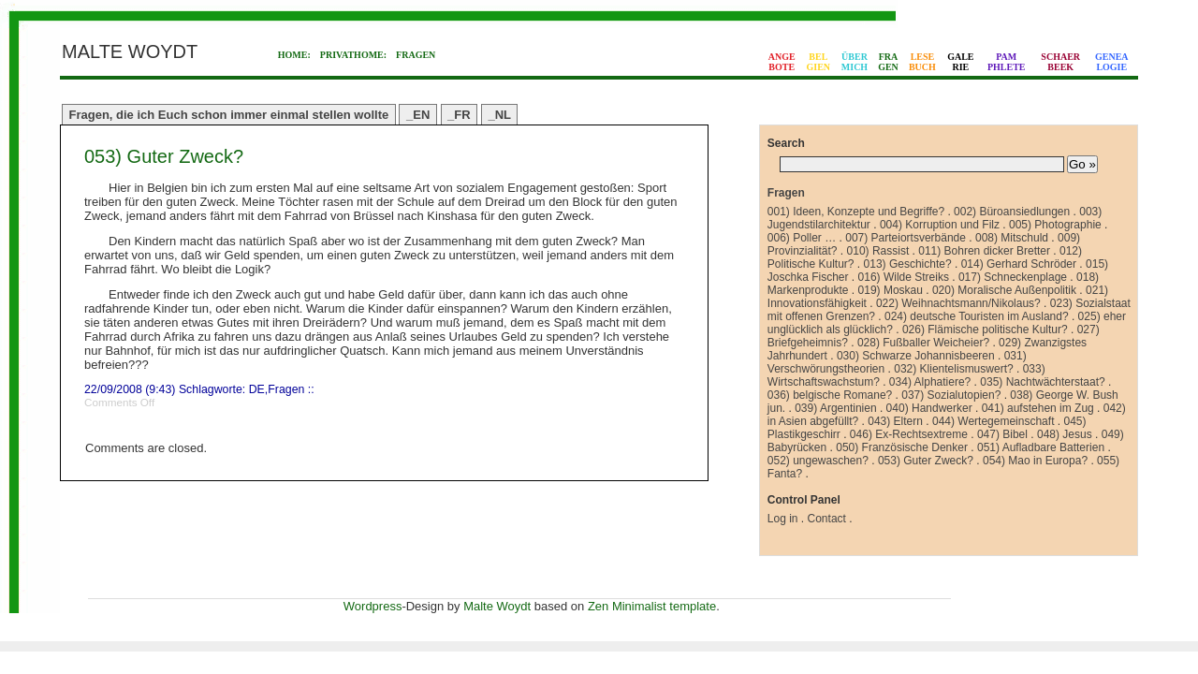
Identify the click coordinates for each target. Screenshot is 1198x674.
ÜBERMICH (854, 61)
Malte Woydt (497, 606)
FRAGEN (415, 55)
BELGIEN (819, 61)
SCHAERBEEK (1060, 61)
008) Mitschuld (1011, 237)
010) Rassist (878, 250)
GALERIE (960, 61)
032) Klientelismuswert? (953, 368)
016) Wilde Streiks (903, 277)
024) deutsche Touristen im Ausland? (976, 316)
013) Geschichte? (908, 264)
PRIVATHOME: (353, 55)
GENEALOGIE (1112, 61)
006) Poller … (801, 237)
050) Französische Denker (902, 447)
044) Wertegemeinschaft (993, 421)
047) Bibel (1002, 434)
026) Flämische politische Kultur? (985, 329)
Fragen (286, 389)
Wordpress (372, 606)
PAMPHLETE (1006, 61)
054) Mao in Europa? (1035, 460)
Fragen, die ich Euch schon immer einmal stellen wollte (229, 115)
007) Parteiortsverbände (905, 237)
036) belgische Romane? (829, 395)
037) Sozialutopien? (951, 395)
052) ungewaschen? (818, 460)
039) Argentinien (835, 408)
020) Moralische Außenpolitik (1004, 290)
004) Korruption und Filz (940, 224)
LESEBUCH (922, 61)
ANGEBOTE (782, 61)
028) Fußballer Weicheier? (923, 342)
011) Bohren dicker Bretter (984, 250)
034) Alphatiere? (930, 381)
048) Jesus (1064, 434)
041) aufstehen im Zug (1038, 408)
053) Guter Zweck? (163, 156)
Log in (782, 518)
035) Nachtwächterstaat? (1042, 381)
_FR (459, 115)
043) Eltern (895, 421)
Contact (827, 518)
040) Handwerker (929, 408)
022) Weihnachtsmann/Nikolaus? (958, 303)
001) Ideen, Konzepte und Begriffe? (855, 211)
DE (257, 389)
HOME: (294, 55)
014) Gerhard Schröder (1018, 264)
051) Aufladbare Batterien (1040, 447)
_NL (499, 115)
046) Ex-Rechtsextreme (909, 434)
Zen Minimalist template (652, 606)
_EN (418, 115)
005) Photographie (1055, 224)
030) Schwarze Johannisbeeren (916, 355)
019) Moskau (890, 290)
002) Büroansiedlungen (1012, 211)
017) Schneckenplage (1012, 277)
